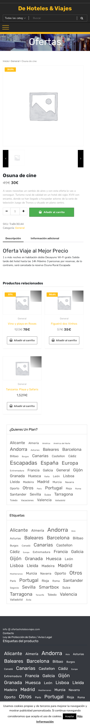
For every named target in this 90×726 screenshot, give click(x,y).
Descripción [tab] (13, 238)
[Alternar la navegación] (5, 27)
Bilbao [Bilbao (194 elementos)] (14, 456)
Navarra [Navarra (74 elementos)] (69, 482)
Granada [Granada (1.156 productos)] (34, 558)
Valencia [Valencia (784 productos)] (68, 594)
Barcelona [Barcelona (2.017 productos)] (58, 538)
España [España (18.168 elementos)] (49, 463)
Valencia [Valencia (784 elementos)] (44, 500)
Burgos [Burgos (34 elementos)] (25, 456)
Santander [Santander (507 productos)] (73, 580)
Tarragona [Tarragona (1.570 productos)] (21, 594)
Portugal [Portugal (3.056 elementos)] (53, 487)
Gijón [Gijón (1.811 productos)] (16, 558)
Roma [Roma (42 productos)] (56, 581)
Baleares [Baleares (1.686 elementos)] (51, 449)
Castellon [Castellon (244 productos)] (64, 545)
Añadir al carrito (54, 212)
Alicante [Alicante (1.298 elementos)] (17, 443)
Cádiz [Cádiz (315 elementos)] (72, 456)
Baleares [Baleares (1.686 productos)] (33, 537)
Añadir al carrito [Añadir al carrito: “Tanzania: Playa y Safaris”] (24, 406)
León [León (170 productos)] (69, 559)
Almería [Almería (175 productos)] (37, 530)
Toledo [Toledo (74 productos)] (52, 594)
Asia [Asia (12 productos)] (73, 531)
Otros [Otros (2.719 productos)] (75, 573)
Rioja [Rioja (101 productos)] (45, 581)
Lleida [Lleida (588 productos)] (32, 565)
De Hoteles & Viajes (45, 8)
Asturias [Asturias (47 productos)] (15, 538)
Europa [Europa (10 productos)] (26, 552)
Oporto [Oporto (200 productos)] (60, 573)
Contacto (8, 633)
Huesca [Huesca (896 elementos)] (34, 476)
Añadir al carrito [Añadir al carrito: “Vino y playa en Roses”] (24, 340)
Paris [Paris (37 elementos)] (39, 488)
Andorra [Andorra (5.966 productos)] (57, 530)
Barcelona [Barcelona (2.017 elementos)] (71, 449)
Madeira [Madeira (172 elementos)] (28, 482)
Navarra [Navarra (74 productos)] (45, 573)
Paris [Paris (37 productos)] (13, 581)
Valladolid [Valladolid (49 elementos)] (60, 500)
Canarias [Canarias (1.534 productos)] (43, 545)
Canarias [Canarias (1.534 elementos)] (40, 455)
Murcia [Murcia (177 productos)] (31, 573)
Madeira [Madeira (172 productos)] (48, 566)
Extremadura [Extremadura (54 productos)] (41, 552)
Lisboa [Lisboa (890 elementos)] (68, 476)
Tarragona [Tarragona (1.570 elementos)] (63, 494)
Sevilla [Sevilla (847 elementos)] (35, 494)
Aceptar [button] (69, 716)
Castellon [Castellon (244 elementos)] (58, 456)
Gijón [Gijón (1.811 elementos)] (78, 470)
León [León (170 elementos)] (56, 476)
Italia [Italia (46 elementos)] (47, 476)
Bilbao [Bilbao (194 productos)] (78, 538)
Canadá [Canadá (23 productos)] (26, 545)
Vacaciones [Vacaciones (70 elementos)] (27, 500)
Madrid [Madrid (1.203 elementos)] (43, 481)
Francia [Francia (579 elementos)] (33, 470)
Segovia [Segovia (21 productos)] (14, 587)
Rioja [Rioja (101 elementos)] (69, 488)
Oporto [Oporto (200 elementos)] (14, 488)
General (15, 61)
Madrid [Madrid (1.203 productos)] (65, 565)
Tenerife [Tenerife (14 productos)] (40, 595)
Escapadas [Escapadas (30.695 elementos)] (23, 463)
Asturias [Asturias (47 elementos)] (35, 450)
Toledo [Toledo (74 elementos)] (14, 500)
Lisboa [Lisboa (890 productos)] (16, 565)
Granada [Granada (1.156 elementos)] (17, 476)
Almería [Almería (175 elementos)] (33, 443)
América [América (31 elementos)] (46, 443)
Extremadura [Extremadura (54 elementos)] (17, 470)
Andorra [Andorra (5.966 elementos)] (18, 449)
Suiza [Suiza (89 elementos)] (47, 494)
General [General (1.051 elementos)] (63, 470)
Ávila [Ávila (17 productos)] (28, 600)
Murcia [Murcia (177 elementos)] (57, 482)
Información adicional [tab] (45, 238)
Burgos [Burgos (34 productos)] (14, 545)
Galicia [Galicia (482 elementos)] (48, 470)
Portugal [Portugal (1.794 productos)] (28, 580)
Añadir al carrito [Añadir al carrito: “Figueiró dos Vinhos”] (66, 340)
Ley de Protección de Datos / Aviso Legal (27, 637)
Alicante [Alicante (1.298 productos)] (19, 530)
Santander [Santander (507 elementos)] (18, 494)
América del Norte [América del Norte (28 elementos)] (62, 443)
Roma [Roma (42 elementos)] (78, 488)
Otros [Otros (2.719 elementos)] (28, 487)
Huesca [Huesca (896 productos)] (53, 558)
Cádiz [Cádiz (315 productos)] (15, 551)
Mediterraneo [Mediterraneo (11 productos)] (16, 574)
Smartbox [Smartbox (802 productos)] (49, 587)
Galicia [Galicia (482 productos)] (77, 551)
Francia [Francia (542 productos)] (61, 551)
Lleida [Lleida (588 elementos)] (15, 482)
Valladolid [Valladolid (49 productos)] (16, 599)
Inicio (6, 61)
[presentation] (5, 158)
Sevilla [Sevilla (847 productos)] (29, 587)
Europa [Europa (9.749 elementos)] (70, 463)
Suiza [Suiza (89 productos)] (66, 587)
